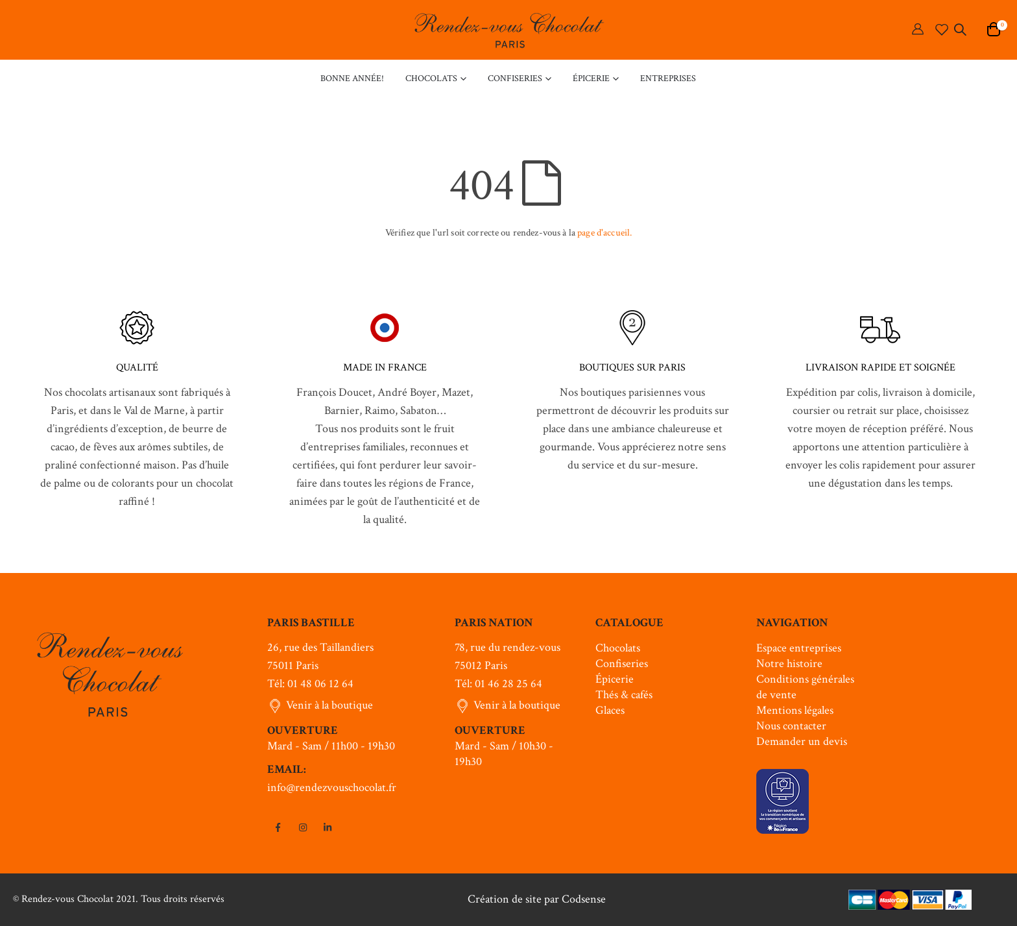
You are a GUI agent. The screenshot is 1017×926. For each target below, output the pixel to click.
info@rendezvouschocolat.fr (331, 787)
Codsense (584, 899)
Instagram (303, 827)
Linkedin (327, 827)
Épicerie (614, 679)
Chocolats (617, 647)
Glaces (610, 710)
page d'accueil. (604, 232)
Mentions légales (794, 710)
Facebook (278, 827)
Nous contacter (791, 725)
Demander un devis (801, 741)
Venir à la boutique (329, 705)
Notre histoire (789, 663)
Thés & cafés (623, 694)
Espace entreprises (798, 647)
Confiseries (621, 663)
